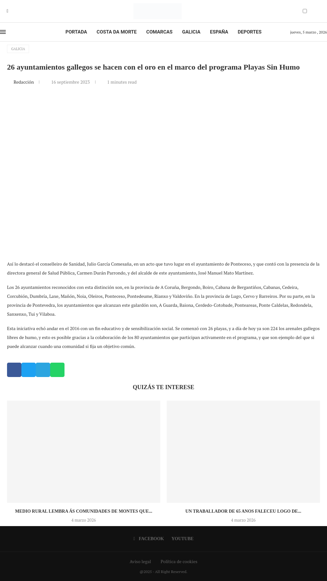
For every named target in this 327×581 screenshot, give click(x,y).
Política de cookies (179, 561)
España (219, 32)
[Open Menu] (3, 32)
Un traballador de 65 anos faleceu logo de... (243, 511)
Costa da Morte (117, 32)
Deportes (250, 32)
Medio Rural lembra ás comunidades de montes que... (83, 511)
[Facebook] (7, 11)
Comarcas (159, 32)
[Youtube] (181, 539)
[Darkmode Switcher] (305, 11)
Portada (76, 32)
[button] (14, 370)
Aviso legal (140, 561)
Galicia (191, 32)
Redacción (24, 82)
